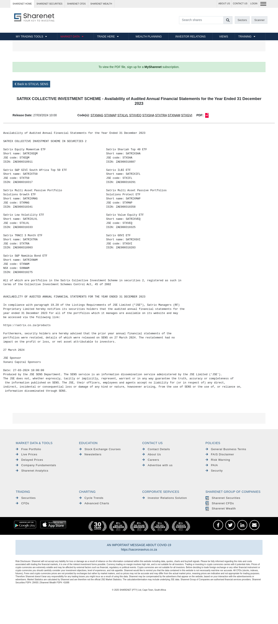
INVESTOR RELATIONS (190, 36)
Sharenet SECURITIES (49, 4)
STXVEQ (135, 115)
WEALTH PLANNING (149, 36)
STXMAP (110, 115)
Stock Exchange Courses (100, 449)
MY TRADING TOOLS (29, 36)
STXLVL (122, 115)
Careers (150, 459)
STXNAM (174, 115)
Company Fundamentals (36, 465)
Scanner (259, 20)
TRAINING (244, 36)
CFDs (22, 503)
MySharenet (152, 67)
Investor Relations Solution (164, 498)
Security (214, 470)
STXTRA (161, 115)
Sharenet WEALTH (101, 4)
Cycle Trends (91, 498)
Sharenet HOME (22, 4)
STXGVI (186, 115)
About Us (151, 454)
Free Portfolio (28, 449)
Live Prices (26, 454)
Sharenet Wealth (221, 508)
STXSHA (148, 115)
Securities (26, 498)
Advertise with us (157, 465)
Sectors (242, 20)
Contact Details (156, 449)
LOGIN (253, 3)
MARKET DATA (70, 36)
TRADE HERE (106, 36)
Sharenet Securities (223, 498)
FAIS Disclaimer (220, 454)
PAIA (212, 465)
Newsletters (90, 454)
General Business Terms (226, 449)
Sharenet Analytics (32, 470)
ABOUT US (224, 3)
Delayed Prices (29, 459)
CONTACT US (240, 3)
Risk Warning (218, 459)
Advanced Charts (94, 503)
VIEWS (223, 36)
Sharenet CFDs (76, 4)
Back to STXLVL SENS (31, 84)
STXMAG (97, 115)
